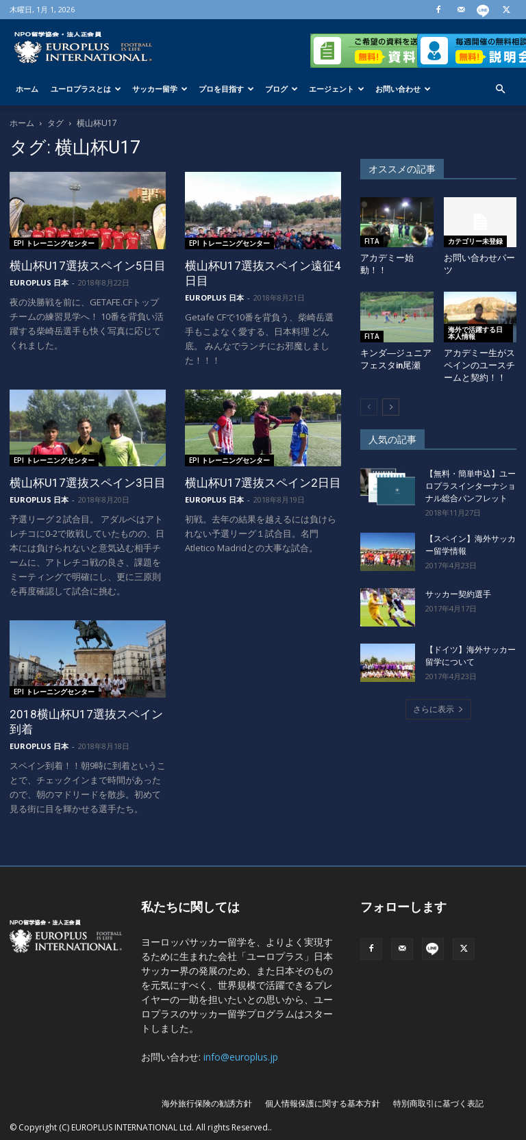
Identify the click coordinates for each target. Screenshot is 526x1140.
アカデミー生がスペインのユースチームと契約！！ (479, 365)
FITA (371, 241)
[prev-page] (368, 407)
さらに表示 (438, 709)
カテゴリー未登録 (475, 241)
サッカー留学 (160, 89)
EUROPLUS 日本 (39, 282)
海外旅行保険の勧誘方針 (207, 1103)
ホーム (27, 89)
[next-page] (390, 407)
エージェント (336, 89)
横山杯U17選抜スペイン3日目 (88, 483)
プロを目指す (226, 89)
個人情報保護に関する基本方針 (322, 1103)
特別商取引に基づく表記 (438, 1103)
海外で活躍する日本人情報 (475, 333)
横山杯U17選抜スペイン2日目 (263, 483)
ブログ (281, 89)
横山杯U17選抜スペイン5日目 (88, 266)
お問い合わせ (403, 89)
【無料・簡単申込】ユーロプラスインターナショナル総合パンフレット (470, 486)
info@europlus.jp (240, 1056)
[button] (500, 89)
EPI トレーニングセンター (54, 243)
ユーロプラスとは (86, 89)
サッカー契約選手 (458, 594)
